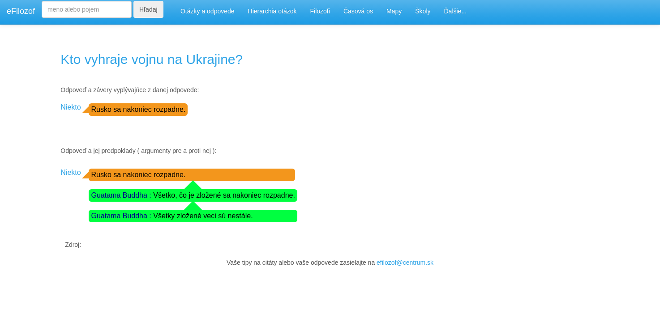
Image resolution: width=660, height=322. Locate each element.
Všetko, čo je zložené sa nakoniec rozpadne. (224, 195)
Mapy (394, 11)
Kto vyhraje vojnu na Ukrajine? (151, 59)
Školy (422, 11)
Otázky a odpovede (207, 11)
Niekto (70, 107)
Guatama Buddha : (122, 195)
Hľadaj (148, 9)
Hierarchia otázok (272, 11)
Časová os (358, 11)
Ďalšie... (455, 11)
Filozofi (320, 11)
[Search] (87, 9)
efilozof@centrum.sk (405, 262)
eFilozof (21, 11)
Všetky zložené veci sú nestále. (203, 216)
